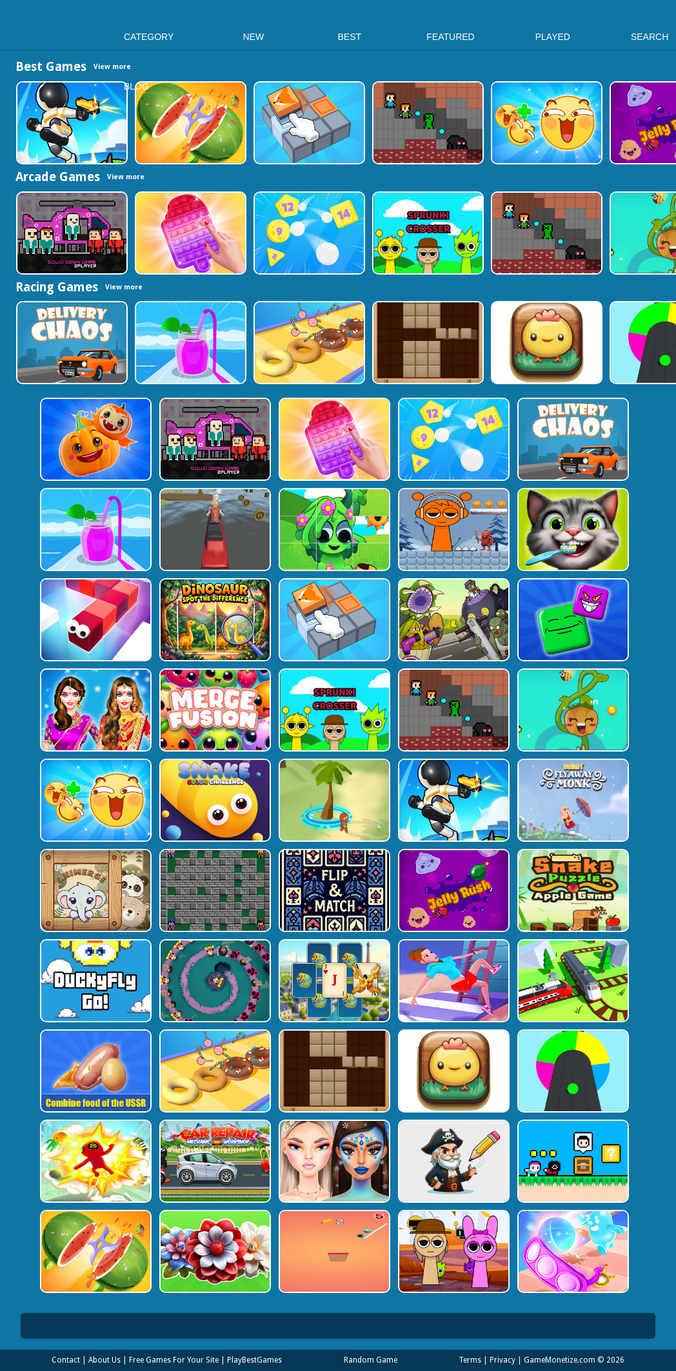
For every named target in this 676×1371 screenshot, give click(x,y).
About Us (104, 1360)
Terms (470, 1360)
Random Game (370, 1360)
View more (125, 177)
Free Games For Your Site (174, 1360)
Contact (66, 1360)
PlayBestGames (254, 1360)
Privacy (502, 1360)
